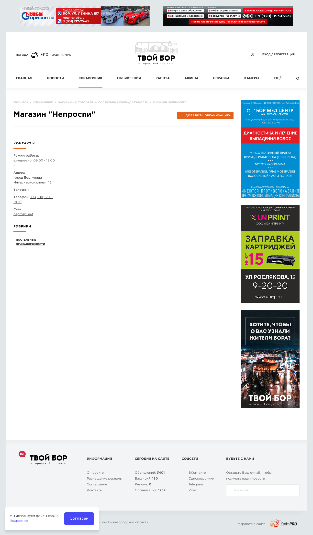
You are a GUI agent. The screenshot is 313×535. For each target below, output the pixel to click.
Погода (22, 55)
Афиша (191, 78)
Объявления (129, 78)
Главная (24, 78)
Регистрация (284, 54)
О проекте (95, 473)
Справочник (90, 78)
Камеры (251, 78)
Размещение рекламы (105, 479)
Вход (266, 54)
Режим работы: (26, 156)
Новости (55, 78)
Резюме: (143, 484)
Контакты (94, 490)
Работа (163, 78)
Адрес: (19, 173)
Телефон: (21, 190)
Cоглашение (97, 484)
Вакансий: (146, 479)
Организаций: (150, 490)
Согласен (79, 518)
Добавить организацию (205, 115)
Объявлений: (150, 473)
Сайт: (17, 209)
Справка (221, 78)
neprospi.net (23, 214)
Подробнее (19, 521)
